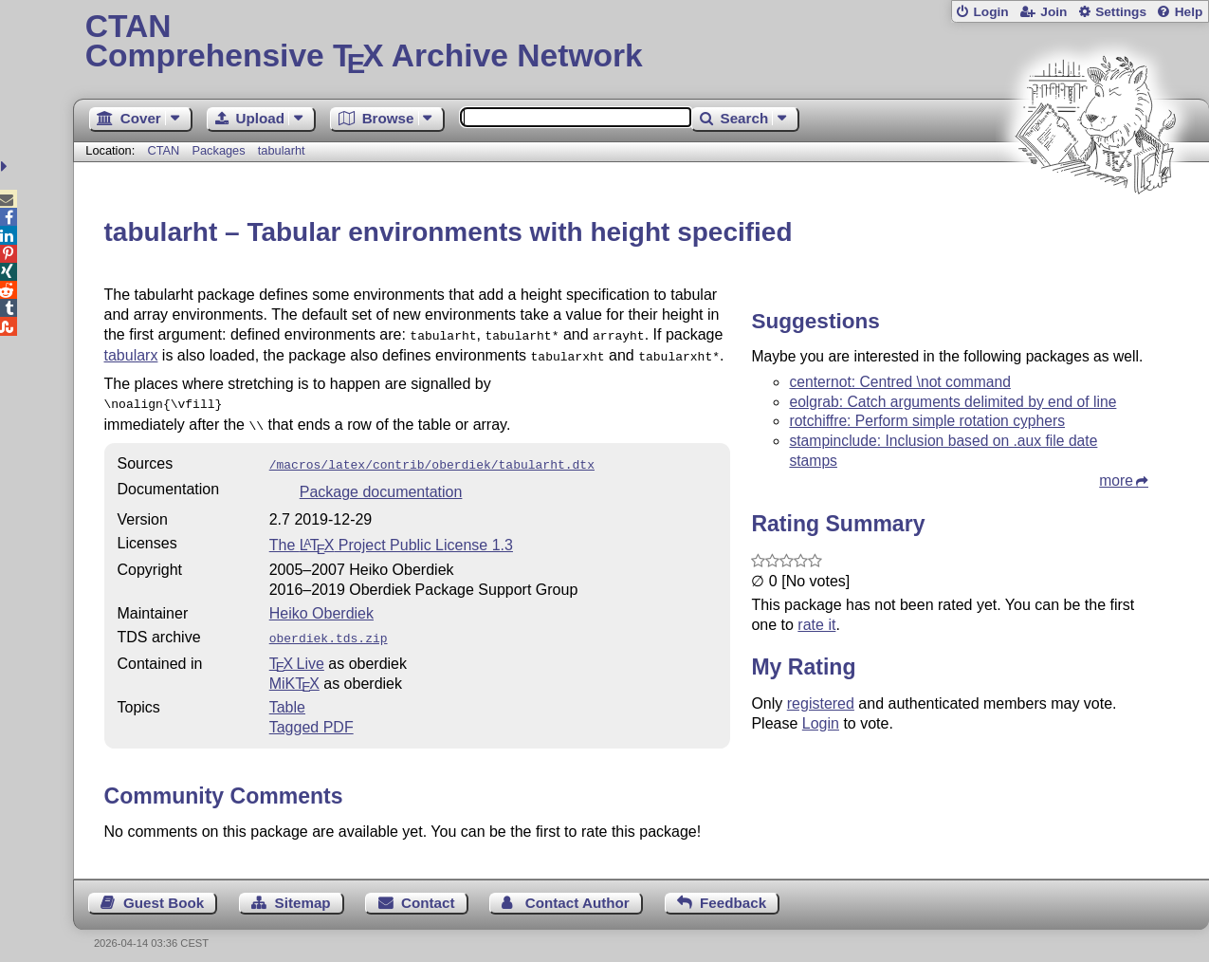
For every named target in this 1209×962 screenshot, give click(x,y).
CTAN (163, 150)
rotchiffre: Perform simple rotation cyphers (927, 421)
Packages (220, 150)
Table (287, 696)
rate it (816, 625)
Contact (428, 891)
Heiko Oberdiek (321, 604)
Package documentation (381, 482)
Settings (1120, 12)
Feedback (733, 891)
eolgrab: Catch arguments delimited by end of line (952, 402)
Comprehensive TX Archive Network (641, 42)
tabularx (131, 353)
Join (1053, 12)
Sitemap (303, 891)
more (1116, 480)
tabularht (281, 150)
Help (1189, 12)
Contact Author (577, 891)
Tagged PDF (311, 716)
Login (990, 12)
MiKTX (294, 672)
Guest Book (163, 891)
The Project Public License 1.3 (391, 535)
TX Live (296, 652)
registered (820, 703)
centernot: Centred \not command (899, 382)
